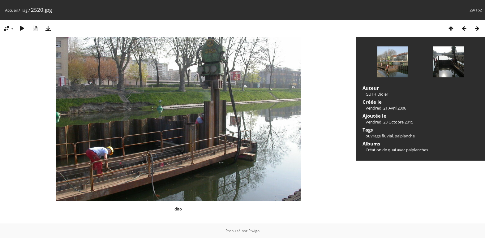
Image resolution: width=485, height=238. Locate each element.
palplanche (405, 136)
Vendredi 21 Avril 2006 (386, 108)
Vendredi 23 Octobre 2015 (389, 122)
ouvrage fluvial (379, 136)
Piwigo (254, 230)
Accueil (11, 10)
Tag (24, 10)
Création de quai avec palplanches (397, 150)
